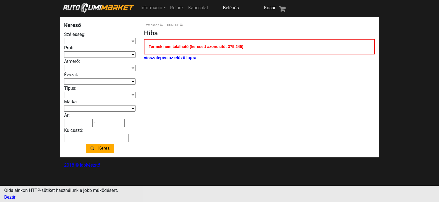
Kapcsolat (198, 7)
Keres (103, 148)
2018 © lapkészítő (82, 165)
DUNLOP (173, 25)
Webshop (152, 25)
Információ (151, 7)
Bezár (10, 197)
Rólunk (177, 7)
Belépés (231, 7)
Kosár (269, 7)
